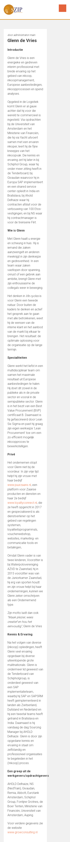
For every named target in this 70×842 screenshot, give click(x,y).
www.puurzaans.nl (19, 485)
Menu (62, 8)
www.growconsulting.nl (22, 832)
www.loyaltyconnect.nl (22, 502)
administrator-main (24, 34)
